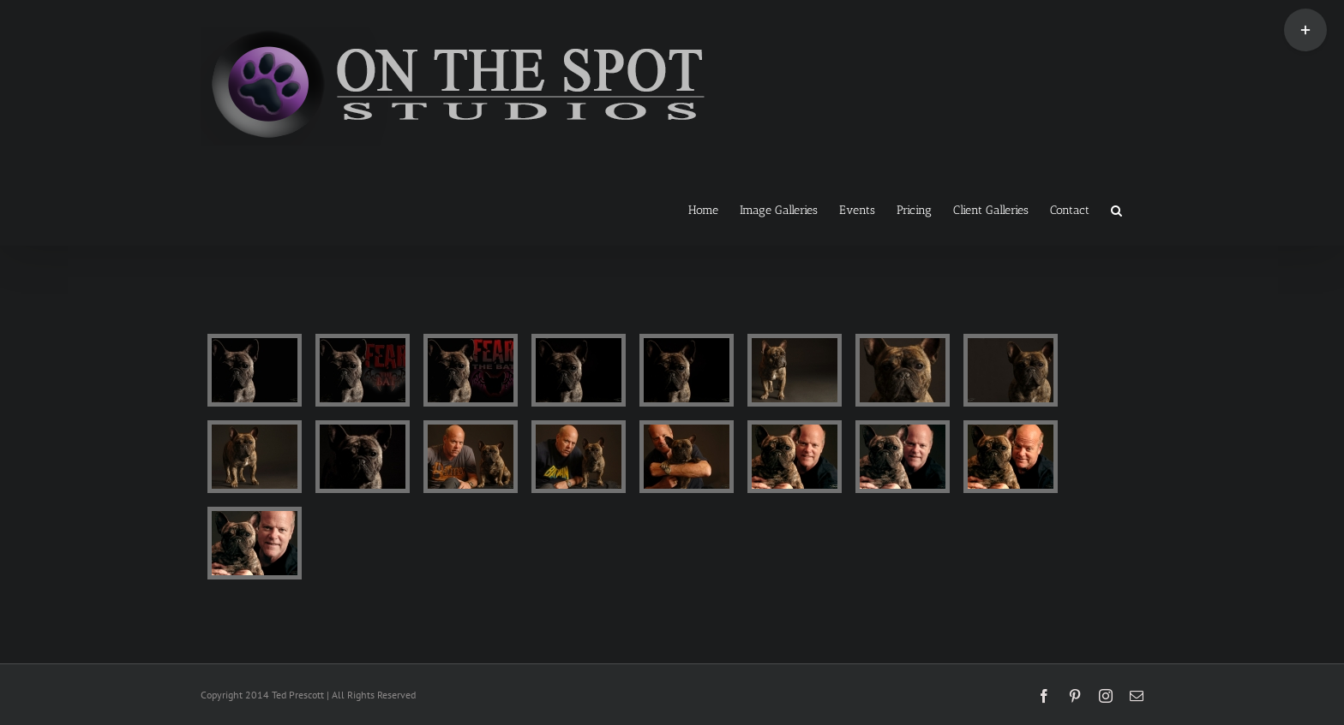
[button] (1116, 209)
